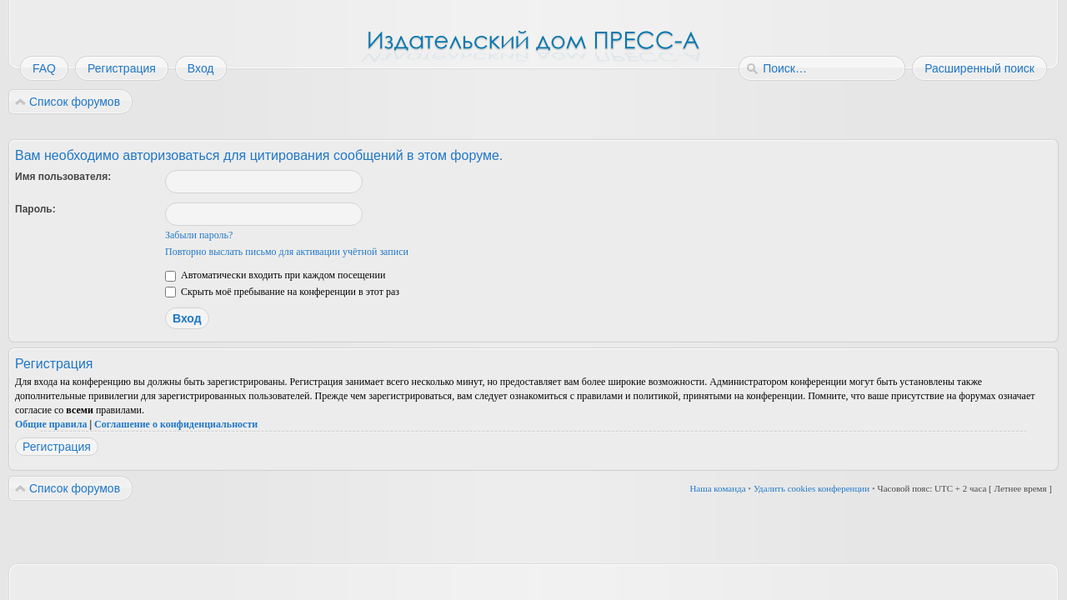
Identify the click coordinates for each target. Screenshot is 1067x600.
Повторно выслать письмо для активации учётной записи (286, 252)
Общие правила (51, 424)
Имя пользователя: (63, 176)
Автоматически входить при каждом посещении (275, 275)
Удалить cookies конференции (811, 488)
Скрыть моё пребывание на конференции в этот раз (282, 292)
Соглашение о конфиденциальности (176, 424)
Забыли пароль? (199, 235)
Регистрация (57, 446)
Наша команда (717, 488)
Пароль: (35, 209)
